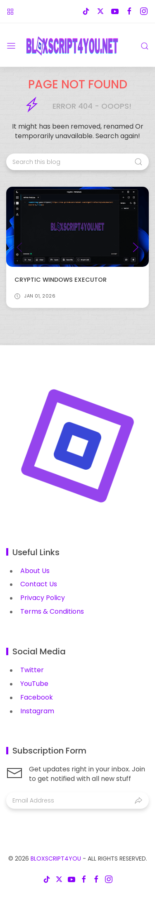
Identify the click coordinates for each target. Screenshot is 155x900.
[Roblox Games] (10, 11)
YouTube (34, 683)
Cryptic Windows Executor (60, 280)
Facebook (36, 697)
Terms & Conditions (52, 611)
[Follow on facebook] (129, 11)
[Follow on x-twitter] (100, 11)
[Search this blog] (77, 162)
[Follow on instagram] (143, 11)
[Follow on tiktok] (86, 11)
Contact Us (38, 584)
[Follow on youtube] (115, 11)
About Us (35, 571)
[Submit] (138, 800)
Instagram (37, 711)
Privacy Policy (42, 597)
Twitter (32, 670)
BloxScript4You (56, 858)
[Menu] (11, 46)
